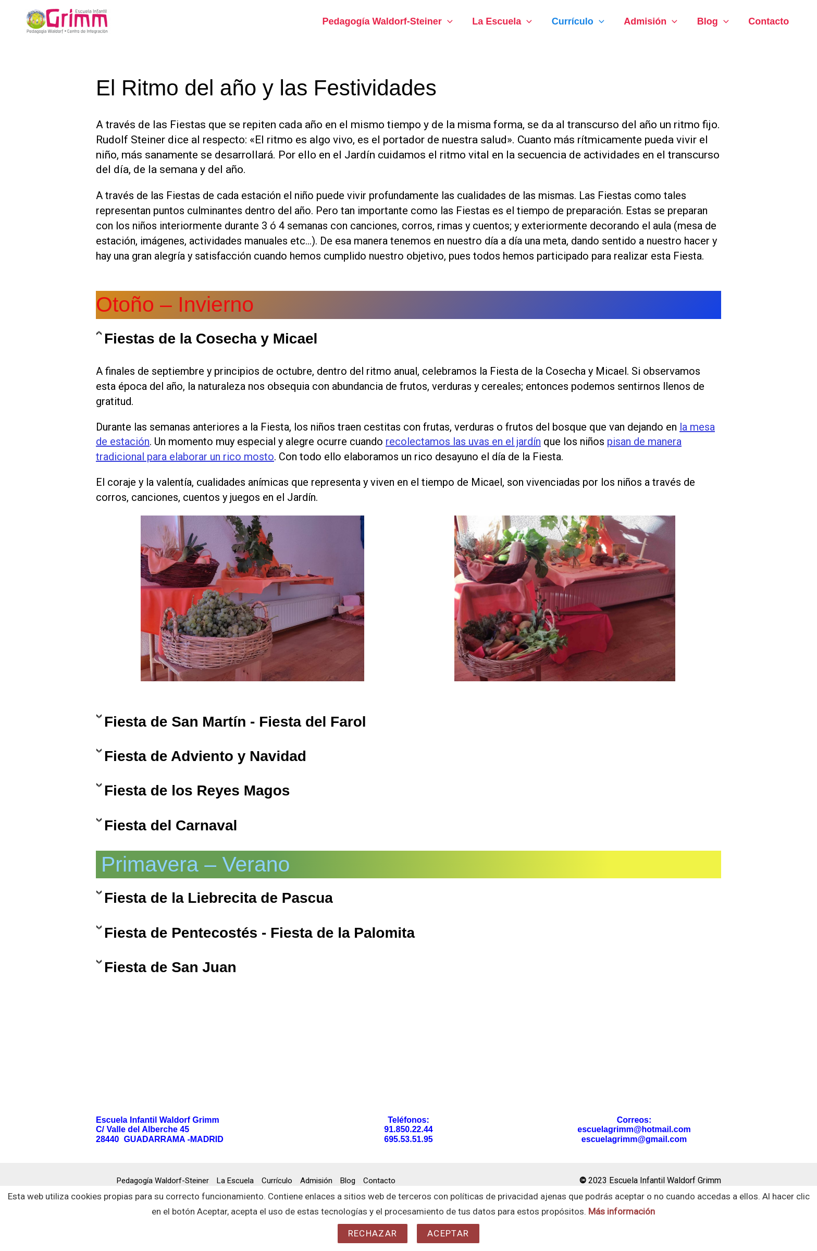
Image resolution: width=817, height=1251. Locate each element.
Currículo (581, 21)
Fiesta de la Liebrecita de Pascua (218, 898)
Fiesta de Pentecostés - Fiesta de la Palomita (259, 933)
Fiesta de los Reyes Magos (197, 790)
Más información (621, 1211)
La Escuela (506, 21)
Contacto (769, 21)
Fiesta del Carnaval (170, 825)
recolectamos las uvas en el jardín (463, 441)
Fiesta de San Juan (170, 967)
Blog (714, 21)
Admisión (652, 21)
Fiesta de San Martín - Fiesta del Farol (235, 722)
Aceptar (448, 1233)
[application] (452, 21)
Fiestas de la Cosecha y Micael (210, 338)
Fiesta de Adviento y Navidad (205, 756)
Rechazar (372, 1233)
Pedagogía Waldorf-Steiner (392, 21)
